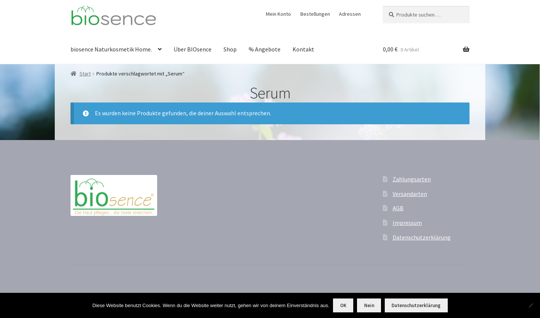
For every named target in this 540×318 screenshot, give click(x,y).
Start (85, 73)
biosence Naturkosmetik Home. (111, 49)
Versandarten (410, 193)
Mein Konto (278, 14)
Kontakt (303, 49)
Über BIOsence (193, 49)
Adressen (350, 14)
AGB (398, 208)
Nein (369, 305)
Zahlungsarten (412, 179)
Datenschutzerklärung (422, 237)
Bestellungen (315, 14)
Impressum (407, 222)
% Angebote (264, 49)
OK (343, 305)
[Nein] (530, 305)
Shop (230, 49)
